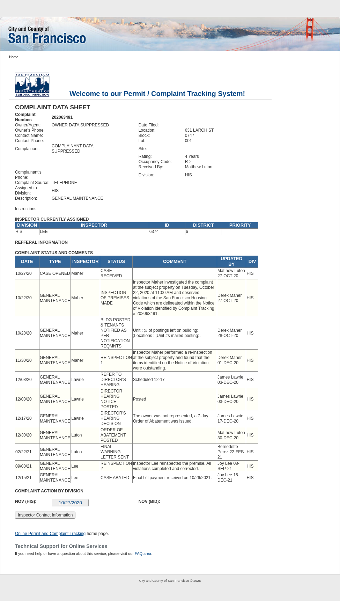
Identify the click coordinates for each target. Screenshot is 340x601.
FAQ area (143, 553)
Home (14, 57)
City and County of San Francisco (164, 580)
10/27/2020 (70, 502)
